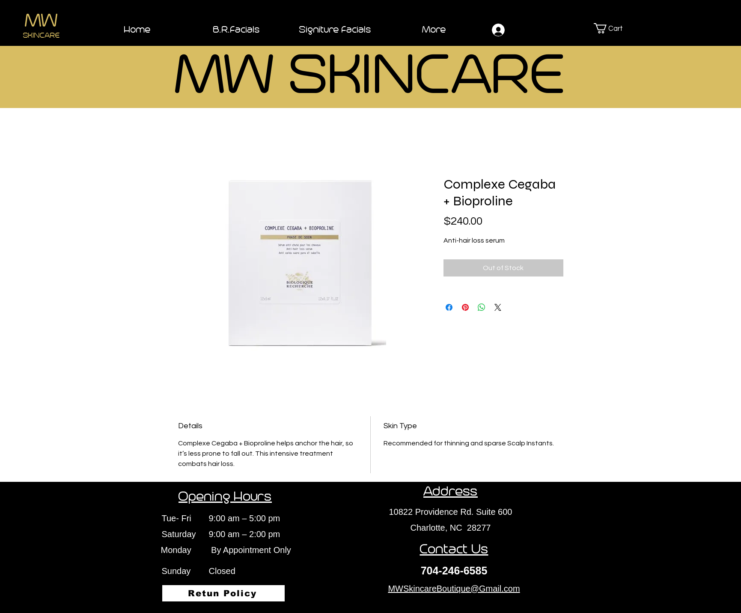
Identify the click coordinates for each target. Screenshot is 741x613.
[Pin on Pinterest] (465, 307)
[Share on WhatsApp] (481, 307)
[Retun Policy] (223, 593)
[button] (619, 28)
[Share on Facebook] (449, 307)
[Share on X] (498, 307)
